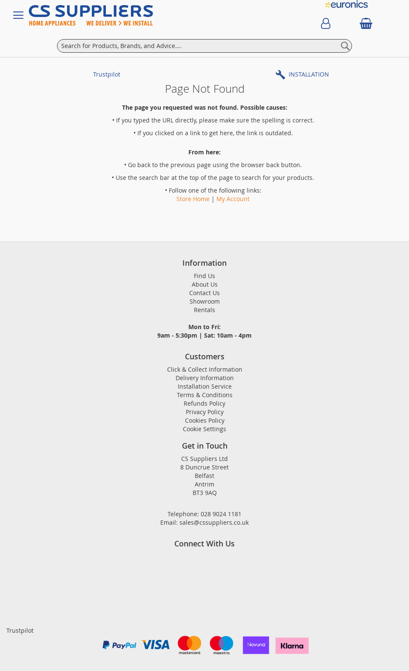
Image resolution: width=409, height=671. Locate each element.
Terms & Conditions (205, 395)
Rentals (204, 310)
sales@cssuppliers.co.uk (214, 522)
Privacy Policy (205, 412)
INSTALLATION (309, 74)
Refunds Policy (204, 403)
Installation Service (205, 386)
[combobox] (204, 46)
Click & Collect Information (204, 369)
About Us (205, 284)
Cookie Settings (204, 429)
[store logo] (98, 15)
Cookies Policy (204, 420)
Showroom (205, 301)
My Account (233, 199)
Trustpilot (106, 74)
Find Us (204, 276)
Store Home (193, 199)
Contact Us (204, 293)
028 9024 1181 (221, 514)
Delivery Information (205, 378)
